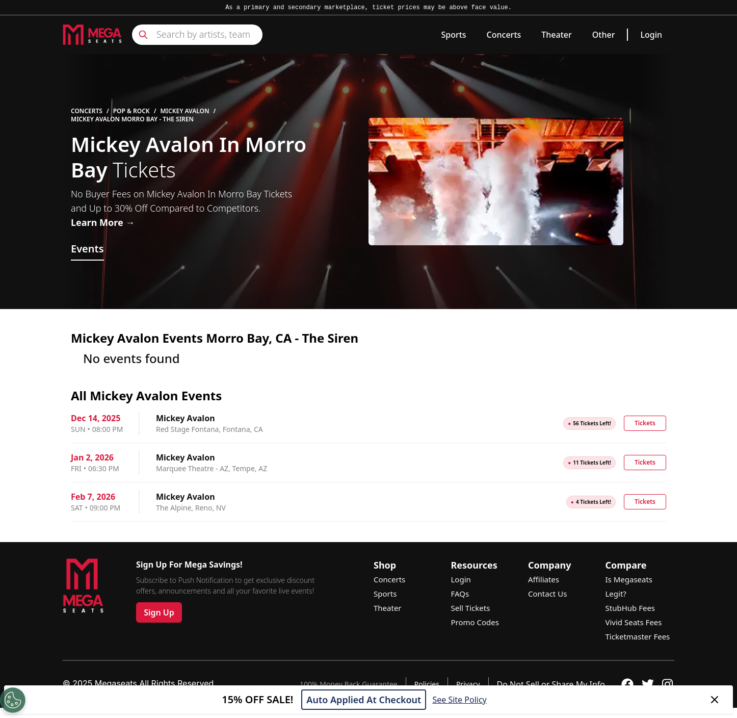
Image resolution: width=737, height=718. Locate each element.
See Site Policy (459, 699)
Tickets (645, 423)
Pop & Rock (131, 111)
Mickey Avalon (184, 111)
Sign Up (159, 612)
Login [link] (651, 34)
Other (603, 34)
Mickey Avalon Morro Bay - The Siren (132, 119)
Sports (453, 34)
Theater (556, 34)
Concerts (504, 34)
